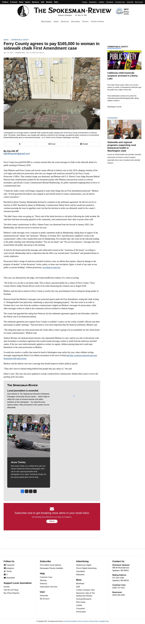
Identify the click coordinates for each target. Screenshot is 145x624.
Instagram (9, 568)
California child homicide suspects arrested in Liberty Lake (122, 76)
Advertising (82, 561)
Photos (85, 21)
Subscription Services (48, 587)
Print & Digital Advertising (86, 568)
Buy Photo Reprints (11, 593)
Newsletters (93, 2)
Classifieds (109, 2)
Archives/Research (83, 599)
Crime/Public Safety (20, 40)
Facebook (9, 565)
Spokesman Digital (83, 565)
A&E (42, 2)
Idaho (56, 21)
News (21, 2)
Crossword (80, 608)
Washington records (114, 107)
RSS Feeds (80, 602)
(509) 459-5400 (118, 595)
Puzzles (84, 2)
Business (35, 2)
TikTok (8, 571)
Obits (56, 2)
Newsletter (9, 578)
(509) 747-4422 (118, 588)
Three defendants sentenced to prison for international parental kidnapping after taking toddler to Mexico (123, 98)
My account (139, 2)
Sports (27, 2)
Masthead (80, 583)
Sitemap (43, 580)
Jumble (79, 605)
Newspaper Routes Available (51, 568)
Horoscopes (81, 612)
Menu (5, 2)
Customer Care (120, 2)
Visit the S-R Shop (11, 590)
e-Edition (101, 2)
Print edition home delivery (50, 565)
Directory (43, 583)
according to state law (51, 267)
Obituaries (80, 575)
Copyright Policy (104, 621)
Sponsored (116, 118)
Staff (78, 587)
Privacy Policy (93, 621)
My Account (44, 599)
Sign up (51, 521)
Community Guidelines (70, 621)
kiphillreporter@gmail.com (17, 153)
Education (75, 21)
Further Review (97, 21)
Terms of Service (83, 621)
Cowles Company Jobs (85, 590)
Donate (7, 587)
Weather (49, 2)
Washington (46, 21)
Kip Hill (12, 151)
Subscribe (130, 2)
